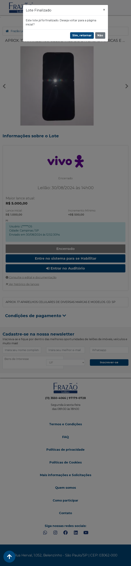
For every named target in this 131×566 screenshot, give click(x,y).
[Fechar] (104, 9)
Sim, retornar (82, 35)
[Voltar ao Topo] (9, 557)
